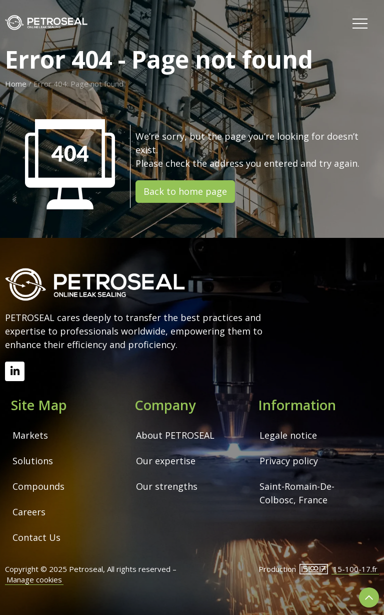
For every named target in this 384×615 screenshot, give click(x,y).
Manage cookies (34, 579)
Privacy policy (289, 461)
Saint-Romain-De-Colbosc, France (297, 493)
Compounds (38, 486)
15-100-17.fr (355, 569)
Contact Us (36, 537)
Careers (29, 512)
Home (15, 84)
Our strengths (167, 486)
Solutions (32, 461)
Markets (30, 435)
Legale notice (288, 435)
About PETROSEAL (175, 435)
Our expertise (166, 461)
